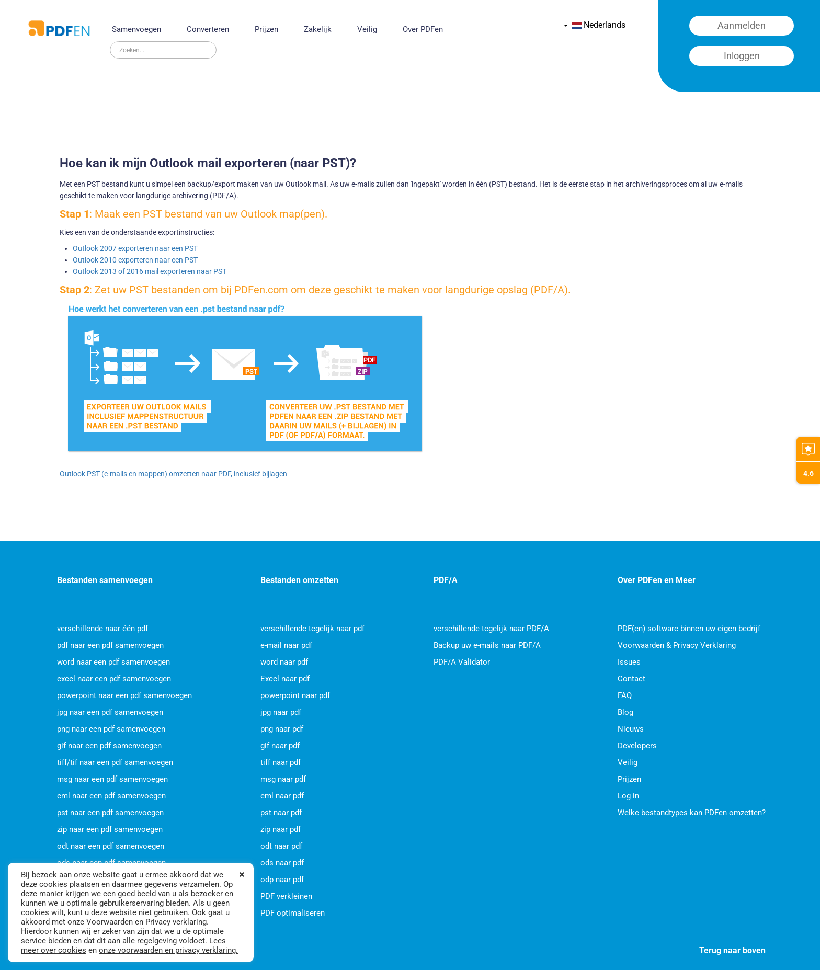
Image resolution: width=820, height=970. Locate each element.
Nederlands (594, 25)
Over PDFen (423, 29)
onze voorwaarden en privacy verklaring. (168, 950)
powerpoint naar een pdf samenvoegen (124, 695)
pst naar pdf (281, 812)
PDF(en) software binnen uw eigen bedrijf (689, 628)
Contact (631, 678)
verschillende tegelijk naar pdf (312, 628)
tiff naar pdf (280, 762)
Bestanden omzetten (299, 580)
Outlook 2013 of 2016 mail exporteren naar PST (149, 271)
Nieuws (631, 729)
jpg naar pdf (280, 712)
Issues (629, 662)
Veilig (367, 29)
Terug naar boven (732, 950)
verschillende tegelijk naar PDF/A (491, 628)
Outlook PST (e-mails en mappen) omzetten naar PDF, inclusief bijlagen (173, 474)
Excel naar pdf (285, 678)
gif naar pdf (280, 745)
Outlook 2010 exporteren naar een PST (135, 260)
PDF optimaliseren (292, 913)
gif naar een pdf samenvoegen (109, 745)
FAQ (625, 695)
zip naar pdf (280, 829)
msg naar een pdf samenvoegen (112, 779)
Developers (637, 745)
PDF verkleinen (286, 896)
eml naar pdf (282, 796)
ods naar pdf (282, 863)
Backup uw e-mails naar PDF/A (487, 645)
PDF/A (446, 580)
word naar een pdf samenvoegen (113, 662)
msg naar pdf (283, 779)
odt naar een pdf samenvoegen (110, 846)
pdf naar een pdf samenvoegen (110, 645)
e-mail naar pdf (286, 645)
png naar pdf (281, 729)
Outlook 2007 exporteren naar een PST (135, 248)
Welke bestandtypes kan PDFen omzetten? (692, 812)
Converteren (208, 29)
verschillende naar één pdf (102, 628)
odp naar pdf (282, 879)
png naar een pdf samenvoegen (111, 729)
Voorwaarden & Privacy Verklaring (677, 645)
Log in (628, 796)
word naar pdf (284, 662)
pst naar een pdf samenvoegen (110, 812)
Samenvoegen (136, 29)
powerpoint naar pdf (295, 695)
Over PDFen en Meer (657, 580)
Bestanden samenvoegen (105, 580)
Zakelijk (318, 29)
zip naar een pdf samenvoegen (110, 829)
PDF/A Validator (462, 662)
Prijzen (266, 29)
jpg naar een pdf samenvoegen (110, 712)
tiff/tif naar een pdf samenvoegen (115, 762)
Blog (625, 712)
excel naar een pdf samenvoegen (114, 678)
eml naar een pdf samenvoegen (111, 796)
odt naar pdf (281, 846)
